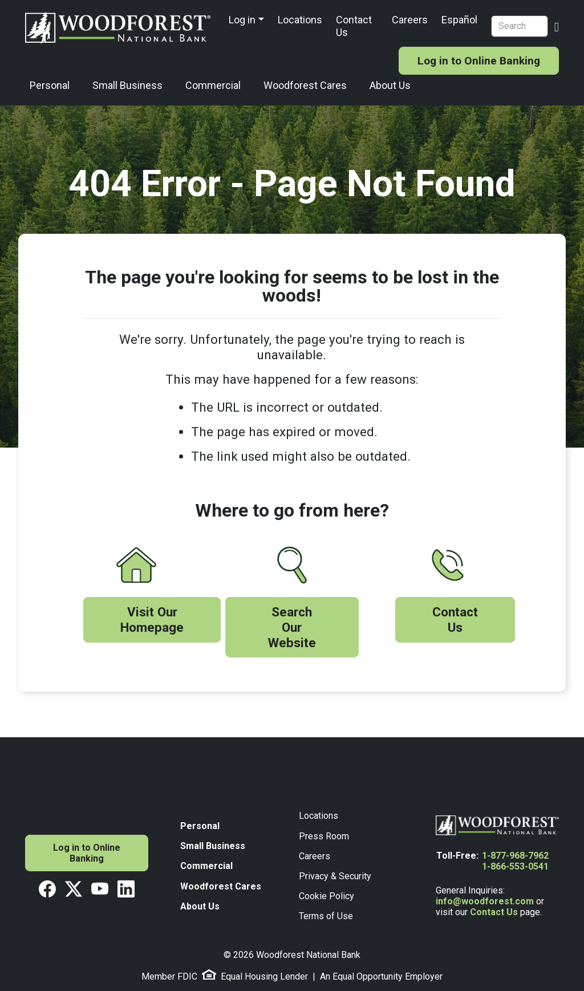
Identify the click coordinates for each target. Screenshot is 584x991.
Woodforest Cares (305, 85)
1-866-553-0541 (515, 866)
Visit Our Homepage (152, 619)
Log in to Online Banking (478, 60)
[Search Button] (556, 26)
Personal (50, 85)
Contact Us (354, 26)
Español (459, 20)
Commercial (213, 85)
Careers (410, 20)
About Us (390, 85)
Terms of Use (326, 916)
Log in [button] (242, 20)
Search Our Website (292, 627)
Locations (300, 20)
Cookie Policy (326, 896)
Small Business (127, 85)
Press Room (324, 836)
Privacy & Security (335, 876)
